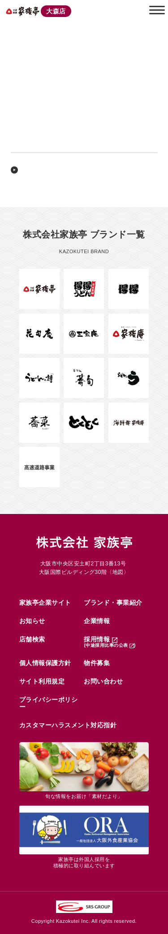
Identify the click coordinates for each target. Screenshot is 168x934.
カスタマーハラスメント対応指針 (68, 725)
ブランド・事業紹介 (113, 602)
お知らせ (32, 620)
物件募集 (97, 663)
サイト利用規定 (42, 681)
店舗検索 (32, 639)
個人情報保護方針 (45, 663)
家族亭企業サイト (45, 602)
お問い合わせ (103, 681)
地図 (118, 572)
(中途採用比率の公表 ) (109, 645)
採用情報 (100, 639)
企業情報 (97, 620)
